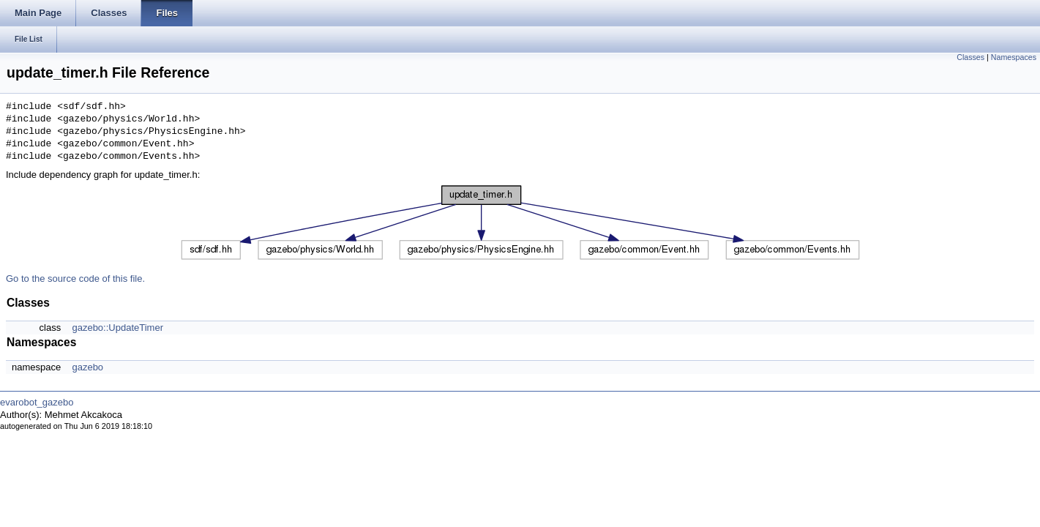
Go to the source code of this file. (75, 278)
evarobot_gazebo (36, 402)
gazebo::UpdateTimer (117, 327)
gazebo (87, 367)
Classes (970, 57)
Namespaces (1013, 57)
